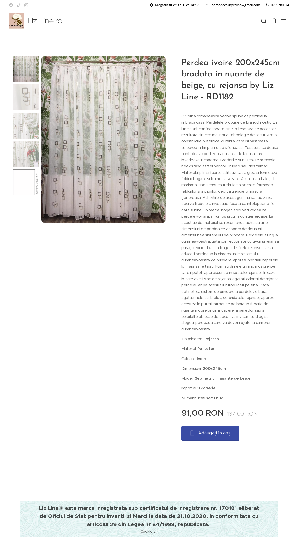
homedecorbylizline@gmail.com (235, 5)
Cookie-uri (149, 531)
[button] (264, 20)
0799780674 (280, 5)
